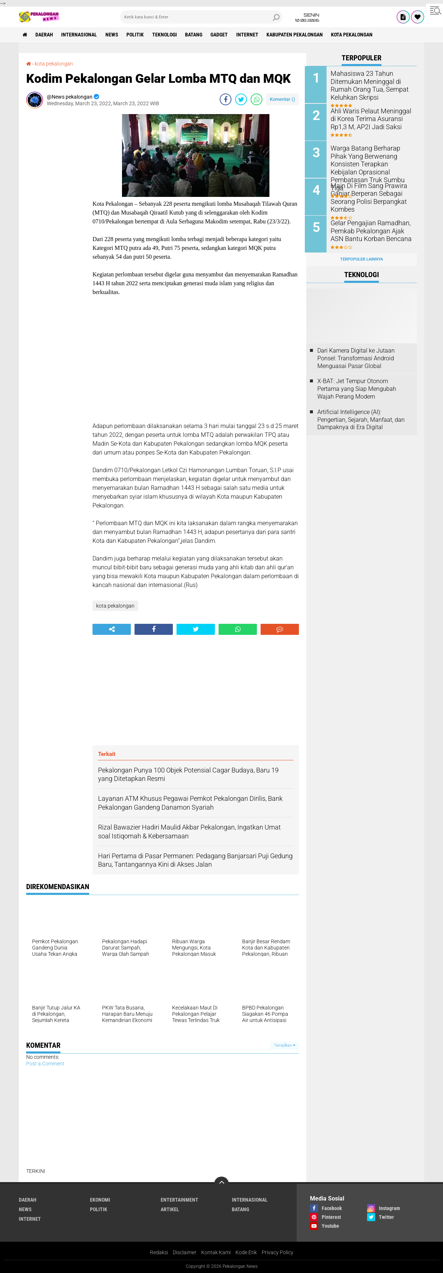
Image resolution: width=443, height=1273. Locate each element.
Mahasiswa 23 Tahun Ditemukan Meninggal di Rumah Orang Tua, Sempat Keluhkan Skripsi (367, 85)
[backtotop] (221, 1183)
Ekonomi (100, 1199)
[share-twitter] (241, 99)
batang (195, 35)
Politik (136, 35)
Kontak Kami (216, 1252)
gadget (221, 35)
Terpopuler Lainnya (361, 258)
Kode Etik (246, 1252)
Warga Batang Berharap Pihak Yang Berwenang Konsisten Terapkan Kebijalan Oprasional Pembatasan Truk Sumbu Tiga (371, 163)
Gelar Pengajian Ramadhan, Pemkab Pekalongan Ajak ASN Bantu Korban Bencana (371, 230)
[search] (201, 17)
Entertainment (179, 1199)
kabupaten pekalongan (297, 35)
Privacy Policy (277, 1252)
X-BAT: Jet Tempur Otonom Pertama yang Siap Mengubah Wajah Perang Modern (356, 387)
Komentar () (282, 99)
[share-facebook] (225, 99)
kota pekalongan (354, 35)
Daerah (44, 35)
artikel (170, 1209)
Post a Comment (45, 1063)
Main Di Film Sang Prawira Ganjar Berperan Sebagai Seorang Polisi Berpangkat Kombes (366, 196)
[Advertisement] (55, 224)
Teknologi (165, 35)
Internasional (80, 35)
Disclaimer (184, 1252)
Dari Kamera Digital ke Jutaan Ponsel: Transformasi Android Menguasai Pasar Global (356, 357)
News (112, 35)
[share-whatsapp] (256, 99)
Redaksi (159, 1252)
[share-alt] (112, 628)
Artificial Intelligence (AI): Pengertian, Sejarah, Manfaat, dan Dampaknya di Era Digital (361, 418)
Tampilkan (284, 1045)
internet (249, 35)
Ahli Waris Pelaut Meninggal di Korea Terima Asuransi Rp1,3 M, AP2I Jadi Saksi (368, 118)
